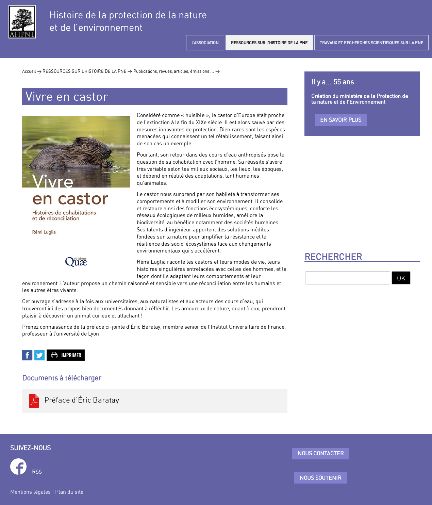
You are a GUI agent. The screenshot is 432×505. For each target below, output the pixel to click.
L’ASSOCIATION (205, 42)
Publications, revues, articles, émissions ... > (176, 71)
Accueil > (32, 71)
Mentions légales (30, 491)
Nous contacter (321, 453)
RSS (37, 471)
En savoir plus (340, 119)
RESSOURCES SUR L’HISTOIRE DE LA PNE (269, 42)
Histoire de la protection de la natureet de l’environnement (128, 21)
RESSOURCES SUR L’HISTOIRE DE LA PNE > (87, 71)
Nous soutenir (321, 477)
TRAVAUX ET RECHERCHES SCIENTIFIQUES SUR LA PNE (371, 42)
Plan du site (69, 491)
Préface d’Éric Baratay (73, 401)
